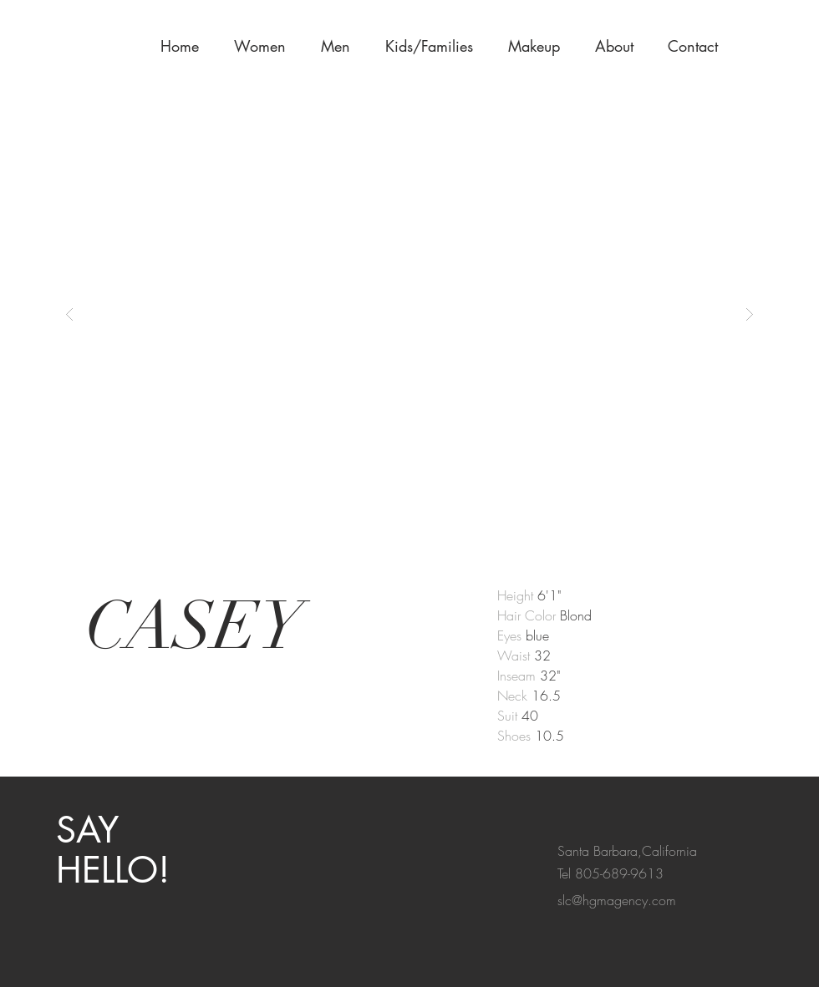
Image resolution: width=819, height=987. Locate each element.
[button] (539, 46)
